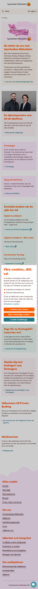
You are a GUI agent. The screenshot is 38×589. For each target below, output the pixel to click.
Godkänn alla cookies (19, 309)
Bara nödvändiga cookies (19, 314)
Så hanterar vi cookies (11, 304)
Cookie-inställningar (19, 319)
